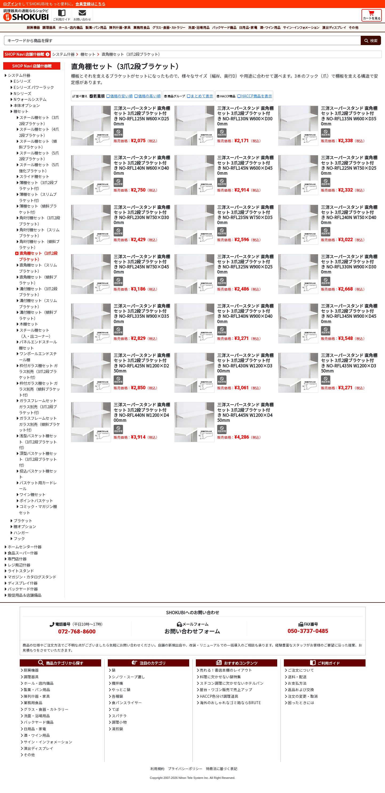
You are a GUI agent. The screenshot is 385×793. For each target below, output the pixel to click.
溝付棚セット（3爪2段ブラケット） (38, 292)
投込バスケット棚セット (38, 474)
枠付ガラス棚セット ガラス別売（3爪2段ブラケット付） (38, 371)
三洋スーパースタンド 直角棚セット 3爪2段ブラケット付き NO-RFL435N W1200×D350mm (349, 363)
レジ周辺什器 (19, 565)
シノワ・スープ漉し (128, 676)
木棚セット (28, 324)
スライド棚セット (34, 176)
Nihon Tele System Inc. (193, 777)
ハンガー (21, 532)
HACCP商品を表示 (256, 95)
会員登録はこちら (90, 3)
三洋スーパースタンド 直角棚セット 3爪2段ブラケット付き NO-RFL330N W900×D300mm (349, 264)
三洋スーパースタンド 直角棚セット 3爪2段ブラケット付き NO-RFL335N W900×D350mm (142, 313)
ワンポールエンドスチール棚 (38, 356)
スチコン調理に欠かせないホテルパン (232, 683)
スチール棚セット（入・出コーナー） (36, 333)
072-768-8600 (77, 631)
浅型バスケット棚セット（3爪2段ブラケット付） (38, 441)
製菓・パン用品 (95, 27)
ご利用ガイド (324, 663)
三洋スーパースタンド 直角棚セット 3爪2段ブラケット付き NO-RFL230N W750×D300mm (142, 215)
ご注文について (301, 670)
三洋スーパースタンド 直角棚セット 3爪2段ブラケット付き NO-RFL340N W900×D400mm (245, 313)
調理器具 (48, 27)
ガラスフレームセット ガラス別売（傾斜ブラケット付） (39, 424)
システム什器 (63, 54)
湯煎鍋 (117, 728)
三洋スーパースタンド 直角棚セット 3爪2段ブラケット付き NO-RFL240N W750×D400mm (349, 215)
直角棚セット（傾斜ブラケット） (38, 280)
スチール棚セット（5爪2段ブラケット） (39, 156)
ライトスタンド (21, 570)
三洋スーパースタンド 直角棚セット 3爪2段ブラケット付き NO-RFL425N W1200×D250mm (142, 363)
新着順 (99, 95)
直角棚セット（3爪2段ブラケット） (132, 54)
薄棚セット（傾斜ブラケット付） (38, 209)
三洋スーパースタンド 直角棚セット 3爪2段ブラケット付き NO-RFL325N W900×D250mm (245, 264)
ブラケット (23, 520)
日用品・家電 (248, 27)
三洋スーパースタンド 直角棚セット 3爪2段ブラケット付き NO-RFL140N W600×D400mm (142, 165)
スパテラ (119, 715)
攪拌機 (117, 683)
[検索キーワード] (182, 40)
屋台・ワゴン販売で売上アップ (226, 689)
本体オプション (27, 105)
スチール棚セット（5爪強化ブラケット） (39, 167)
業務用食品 (141, 27)
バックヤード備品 (224, 27)
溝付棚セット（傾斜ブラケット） (38, 315)
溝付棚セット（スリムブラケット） (38, 303)
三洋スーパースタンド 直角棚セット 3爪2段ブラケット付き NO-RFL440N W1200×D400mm (142, 412)
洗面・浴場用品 (198, 27)
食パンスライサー (127, 702)
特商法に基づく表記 (221, 768)
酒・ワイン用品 (270, 27)
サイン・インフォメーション (301, 27)
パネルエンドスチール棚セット (38, 345)
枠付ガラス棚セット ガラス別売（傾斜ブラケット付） (39, 389)
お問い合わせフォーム (192, 631)
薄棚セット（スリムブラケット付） (38, 197)
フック (19, 538)
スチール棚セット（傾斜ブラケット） (38, 144)
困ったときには (301, 702)
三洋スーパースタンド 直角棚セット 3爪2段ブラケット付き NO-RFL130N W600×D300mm (245, 116)
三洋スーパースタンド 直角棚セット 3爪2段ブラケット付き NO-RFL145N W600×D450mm (245, 165)
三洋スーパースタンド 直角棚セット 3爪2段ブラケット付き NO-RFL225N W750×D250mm (349, 165)
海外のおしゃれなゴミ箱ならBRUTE (230, 702)
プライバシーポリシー (185, 768)
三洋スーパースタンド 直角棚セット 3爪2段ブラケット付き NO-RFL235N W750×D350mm (245, 215)
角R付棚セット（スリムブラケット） (39, 233)
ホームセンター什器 (24, 546)
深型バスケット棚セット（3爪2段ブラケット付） (38, 459)
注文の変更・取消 (303, 696)
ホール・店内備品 (70, 27)
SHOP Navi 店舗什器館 (24, 54)
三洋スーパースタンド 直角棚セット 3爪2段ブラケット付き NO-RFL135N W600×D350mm (349, 116)
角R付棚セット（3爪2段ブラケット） (39, 221)
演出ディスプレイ (334, 27)
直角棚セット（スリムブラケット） (38, 268)
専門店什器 (17, 558)
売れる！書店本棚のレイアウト (226, 670)
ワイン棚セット (32, 494)
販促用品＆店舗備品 (24, 595)
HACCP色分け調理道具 (219, 696)
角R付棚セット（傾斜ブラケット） (39, 244)
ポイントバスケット (36, 500)
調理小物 (119, 722)
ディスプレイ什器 (22, 583)
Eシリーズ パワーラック (34, 87)
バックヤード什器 (23, 589)
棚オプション (25, 526)
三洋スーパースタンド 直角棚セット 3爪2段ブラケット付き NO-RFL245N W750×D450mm (142, 264)
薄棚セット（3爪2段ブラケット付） (38, 185)
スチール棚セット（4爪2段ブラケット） (39, 132)
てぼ (115, 709)
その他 (353, 27)
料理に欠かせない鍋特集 (220, 676)
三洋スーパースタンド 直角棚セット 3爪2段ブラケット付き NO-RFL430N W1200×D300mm (245, 363)
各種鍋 (117, 696)
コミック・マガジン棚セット (38, 509)
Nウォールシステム (30, 99)
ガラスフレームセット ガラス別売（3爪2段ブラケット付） (38, 406)
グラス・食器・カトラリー (168, 27)
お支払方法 (297, 683)
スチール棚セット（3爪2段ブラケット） (39, 120)
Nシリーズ (22, 93)
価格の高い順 (149, 95)
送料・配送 (297, 676)
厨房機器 (33, 27)
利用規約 (157, 768)
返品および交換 (301, 689)
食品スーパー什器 (23, 553)
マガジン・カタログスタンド (32, 577)
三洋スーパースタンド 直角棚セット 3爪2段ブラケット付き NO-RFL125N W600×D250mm (142, 116)
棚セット (88, 54)
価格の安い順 (121, 95)
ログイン (10, 3)
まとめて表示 (202, 95)
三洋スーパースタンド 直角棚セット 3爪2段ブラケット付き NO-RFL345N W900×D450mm (349, 313)
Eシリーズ (22, 81)
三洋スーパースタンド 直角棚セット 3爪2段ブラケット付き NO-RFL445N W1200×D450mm (245, 412)
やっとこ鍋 (121, 689)
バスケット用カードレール (38, 485)
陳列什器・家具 (119, 27)
